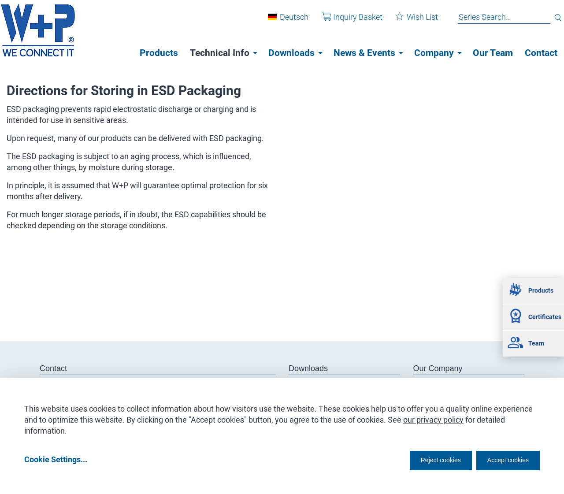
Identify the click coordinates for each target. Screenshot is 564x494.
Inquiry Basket (345, 21)
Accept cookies (502, 459)
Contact (541, 53)
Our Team (493, 53)
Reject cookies (419, 459)
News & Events (364, 53)
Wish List (410, 21)
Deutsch (287, 21)
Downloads (291, 53)
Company (434, 53)
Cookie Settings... (55, 459)
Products (159, 53)
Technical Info (219, 53)
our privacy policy (433, 416)
